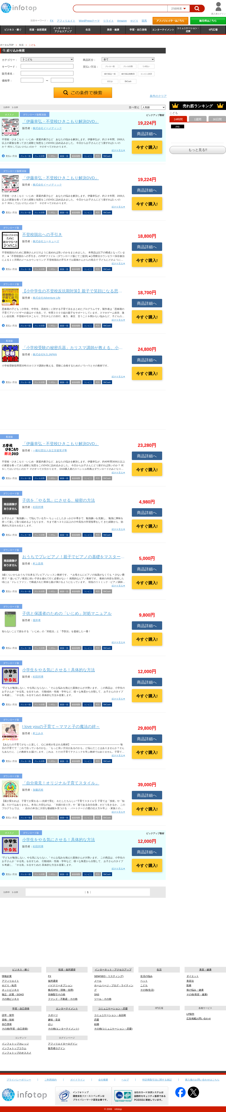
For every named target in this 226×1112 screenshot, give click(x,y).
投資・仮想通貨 (67, 969)
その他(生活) (147, 990)
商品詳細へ (147, 134)
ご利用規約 (50, 1079)
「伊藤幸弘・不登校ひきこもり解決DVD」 (60, 121)
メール (98, 980)
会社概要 (103, 1079)
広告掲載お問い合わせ (198, 1018)
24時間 (178, 119)
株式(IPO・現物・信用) (60, 990)
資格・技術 (8, 1019)
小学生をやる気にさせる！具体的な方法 (58, 670)
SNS (96, 994)
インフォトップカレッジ (15, 1043)
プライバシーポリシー (19, 1079)
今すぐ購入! (147, 147)
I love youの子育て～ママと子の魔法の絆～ (61, 726)
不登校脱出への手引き (42, 234)
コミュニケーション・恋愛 (113, 1008)
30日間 (217, 119)
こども (144, 985)
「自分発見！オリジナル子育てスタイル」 (60, 783)
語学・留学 (8, 1015)
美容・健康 (205, 969)
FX (51, 20)
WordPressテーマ (89, 20)
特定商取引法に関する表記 (157, 1079)
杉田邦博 (38, 507)
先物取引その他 (56, 994)
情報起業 (7, 976)
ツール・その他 (102, 999)
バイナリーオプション (60, 985)
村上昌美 (38, 563)
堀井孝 (37, 620)
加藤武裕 (38, 789)
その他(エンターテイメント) (63, 1028)
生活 (21, 45)
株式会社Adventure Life (46, 297)
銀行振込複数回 (128, 74)
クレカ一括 (110, 66)
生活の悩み (146, 976)
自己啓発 (7, 1024)
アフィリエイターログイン (62, 1043)
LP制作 (190, 1014)
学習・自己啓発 (20, 1008)
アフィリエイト (66, 20)
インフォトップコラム (14, 1048)
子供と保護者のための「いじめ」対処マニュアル (67, 613)
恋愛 (96, 1019)
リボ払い (146, 66)
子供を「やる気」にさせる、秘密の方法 (58, 500)
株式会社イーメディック (47, 128)
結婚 (96, 1024)
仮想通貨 (53, 980)
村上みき (38, 733)
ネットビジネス (10, 990)
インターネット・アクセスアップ (113, 969)
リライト (108, 20)
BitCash (128, 81)
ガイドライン (77, 1079)
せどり (134, 20)
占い (50, 1024)
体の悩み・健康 (195, 990)
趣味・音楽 (54, 1019)
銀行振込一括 (110, 74)
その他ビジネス (10, 999)
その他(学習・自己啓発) (15, 1028)
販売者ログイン (56, 1048)
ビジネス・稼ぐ (20, 969)
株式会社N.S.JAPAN (45, 354)
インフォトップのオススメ (16, 1052)
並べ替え (134, 107)
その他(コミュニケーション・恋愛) (113, 1028)
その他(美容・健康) (197, 994)
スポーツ (53, 1015)
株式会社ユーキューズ (46, 241)
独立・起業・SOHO (13, 994)
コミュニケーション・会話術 (110, 1015)
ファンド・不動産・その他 (62, 999)
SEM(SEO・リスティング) (108, 976)
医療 (188, 985)
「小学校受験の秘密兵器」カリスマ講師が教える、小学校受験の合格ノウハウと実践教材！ (104, 347)
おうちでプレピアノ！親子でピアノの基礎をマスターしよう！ (79, 556)
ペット (144, 980)
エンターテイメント (67, 1008)
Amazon (122, 20)
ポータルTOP (7, 45)
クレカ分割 (128, 66)
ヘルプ (125, 1079)
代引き (110, 81)
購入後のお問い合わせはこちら (202, 1079)
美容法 (190, 980)
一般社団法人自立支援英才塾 (50, 450)
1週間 (197, 119)
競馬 (144, 20)
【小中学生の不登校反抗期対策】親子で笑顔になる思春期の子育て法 (84, 291)
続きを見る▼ (118, 150)
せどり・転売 (9, 985)
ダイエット (192, 976)
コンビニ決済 (146, 74)
